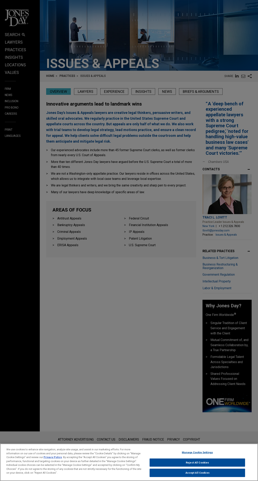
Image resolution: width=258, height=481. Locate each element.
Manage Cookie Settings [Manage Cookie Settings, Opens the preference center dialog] (197, 456)
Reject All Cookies (197, 466)
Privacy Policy (53, 461)
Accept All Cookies (197, 476)
